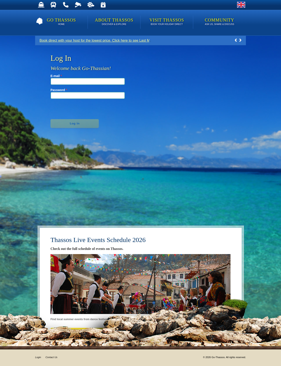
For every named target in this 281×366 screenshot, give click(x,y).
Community (219, 22)
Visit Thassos (166, 22)
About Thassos (114, 22)
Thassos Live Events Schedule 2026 (98, 239)
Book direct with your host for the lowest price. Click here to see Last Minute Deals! (104, 40)
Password (58, 90)
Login (38, 357)
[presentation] (74, 108)
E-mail (56, 76)
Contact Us (51, 357)
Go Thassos (61, 22)
